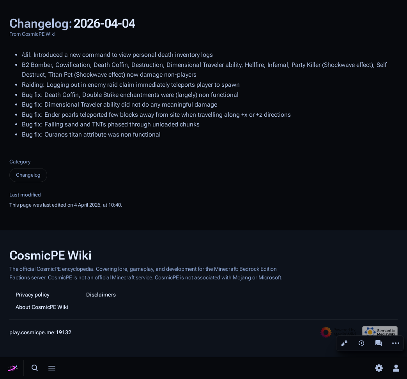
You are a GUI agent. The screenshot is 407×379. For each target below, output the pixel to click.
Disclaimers (101, 294)
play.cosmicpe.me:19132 (40, 332)
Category (19, 162)
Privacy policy (33, 294)
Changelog (28, 175)
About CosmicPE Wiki (42, 307)
